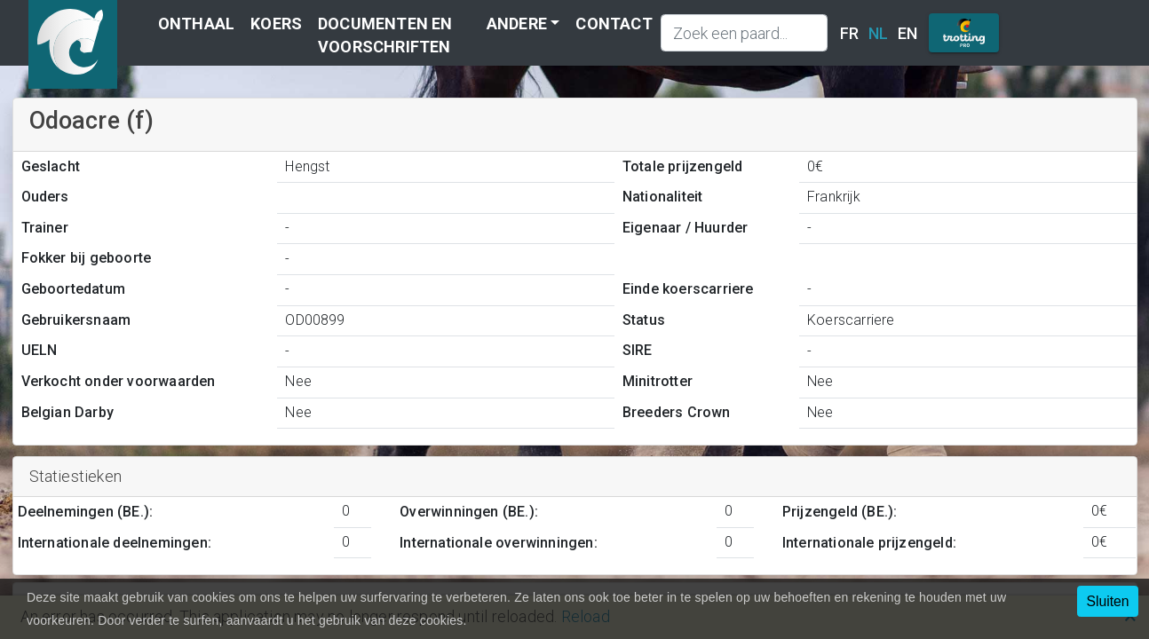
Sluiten (1107, 601)
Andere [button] (517, 23)
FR (849, 33)
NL (878, 33)
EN (907, 33)
